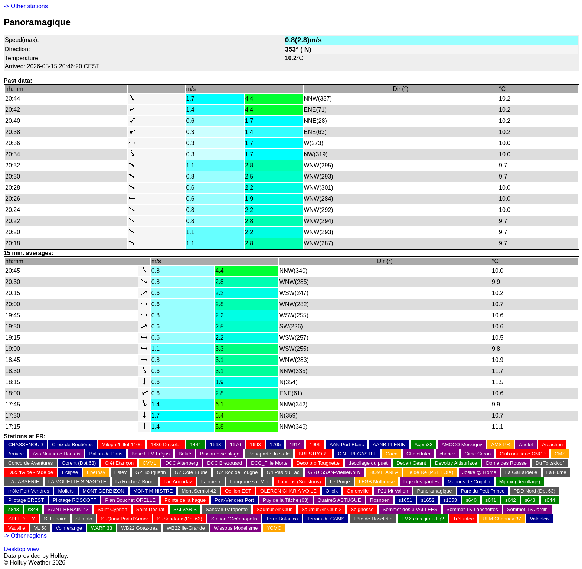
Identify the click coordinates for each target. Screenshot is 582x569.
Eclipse (70, 472)
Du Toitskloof (550, 463)
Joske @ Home (479, 472)
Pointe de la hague (185, 500)
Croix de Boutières (72, 444)
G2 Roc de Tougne (237, 472)
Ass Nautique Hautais (56, 454)
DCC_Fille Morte (269, 463)
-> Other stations (26, 6)
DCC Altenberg (181, 463)
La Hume (556, 472)
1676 (235, 444)
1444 (195, 444)
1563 (215, 444)
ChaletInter (418, 454)
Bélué (185, 454)
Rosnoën (380, 500)
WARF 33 (101, 528)
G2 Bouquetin (150, 472)
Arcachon (552, 444)
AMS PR (500, 444)
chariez (447, 454)
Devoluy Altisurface (456, 463)
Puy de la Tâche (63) (285, 500)
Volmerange (69, 528)
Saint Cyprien (112, 509)
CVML (149, 463)
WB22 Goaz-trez (139, 528)
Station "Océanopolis (234, 518)
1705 (275, 444)
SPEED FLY (21, 518)
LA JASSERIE (23, 481)
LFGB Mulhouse (377, 481)
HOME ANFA (383, 472)
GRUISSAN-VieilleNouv (334, 472)
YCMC (274, 528)
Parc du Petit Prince (483, 491)
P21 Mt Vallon (392, 491)
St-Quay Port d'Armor (124, 518)
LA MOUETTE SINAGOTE (77, 481)
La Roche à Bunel (135, 481)
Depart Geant (411, 463)
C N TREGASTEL (357, 454)
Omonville (358, 491)
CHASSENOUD (25, 444)
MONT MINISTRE (153, 491)
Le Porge (340, 481)
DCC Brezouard (224, 463)
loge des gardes (421, 481)
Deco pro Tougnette (318, 463)
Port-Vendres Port (234, 500)
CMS (560, 454)
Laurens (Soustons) (299, 481)
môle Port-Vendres (28, 491)
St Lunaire (55, 518)
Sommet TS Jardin (527, 509)
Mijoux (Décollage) (519, 481)
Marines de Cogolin (469, 481)
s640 (471, 500)
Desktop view (21, 549)
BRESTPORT (313, 454)
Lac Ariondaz (178, 481)
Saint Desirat (150, 509)
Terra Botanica (282, 518)
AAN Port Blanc (347, 444)
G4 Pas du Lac (283, 472)
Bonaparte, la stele (269, 454)
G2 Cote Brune (191, 472)
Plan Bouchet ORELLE (130, 500)
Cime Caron (477, 454)
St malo (83, 518)
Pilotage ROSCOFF (74, 500)
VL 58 (40, 528)
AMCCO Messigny (461, 444)
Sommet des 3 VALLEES (410, 509)
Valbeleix (540, 518)
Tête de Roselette (372, 518)
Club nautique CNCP (523, 454)
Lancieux (211, 481)
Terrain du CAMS (325, 518)
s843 (13, 509)
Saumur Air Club (274, 509)
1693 (255, 444)
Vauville (16, 528)
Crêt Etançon (119, 463)
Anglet (526, 444)
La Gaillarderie (521, 472)
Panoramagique (434, 491)
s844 (33, 509)
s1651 (405, 500)
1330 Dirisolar (166, 444)
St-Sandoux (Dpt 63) (179, 518)
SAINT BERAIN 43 (68, 509)
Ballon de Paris (105, 454)
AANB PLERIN (389, 444)
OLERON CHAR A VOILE (288, 491)
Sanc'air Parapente (227, 509)
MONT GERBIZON (103, 491)
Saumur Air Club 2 (321, 509)
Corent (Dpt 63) (79, 463)
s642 (510, 500)
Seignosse (361, 509)
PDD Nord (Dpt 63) (534, 491)
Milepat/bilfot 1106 (122, 444)
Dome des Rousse (506, 463)
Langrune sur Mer (249, 481)
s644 (550, 500)
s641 (490, 500)
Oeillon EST (238, 491)
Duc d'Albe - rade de (30, 472)
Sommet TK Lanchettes (472, 509)
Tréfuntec (463, 518)
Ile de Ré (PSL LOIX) (430, 472)
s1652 (427, 500)
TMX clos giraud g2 (422, 518)
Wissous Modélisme (236, 528)
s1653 (450, 500)
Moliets (65, 491)
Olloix (332, 491)
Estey (120, 472)
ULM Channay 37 (502, 518)
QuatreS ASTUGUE (339, 500)
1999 (315, 444)
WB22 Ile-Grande (186, 528)
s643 (530, 500)
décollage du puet (368, 463)
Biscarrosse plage (219, 454)
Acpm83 (423, 444)
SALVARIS (185, 509)
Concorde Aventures (30, 463)
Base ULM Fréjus (150, 454)
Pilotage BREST (26, 500)
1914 (295, 444)
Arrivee (16, 454)
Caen (392, 454)
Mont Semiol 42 (199, 491)
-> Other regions (25, 536)
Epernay (96, 472)
